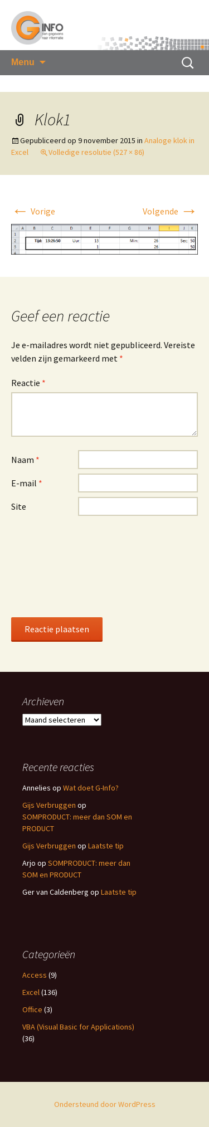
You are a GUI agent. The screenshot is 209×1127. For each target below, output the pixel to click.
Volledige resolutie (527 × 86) (96, 152)
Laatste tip (106, 846)
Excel (31, 992)
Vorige (33, 211)
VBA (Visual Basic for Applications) (78, 1027)
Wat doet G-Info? (91, 788)
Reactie (28, 382)
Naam (25, 459)
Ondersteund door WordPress (104, 1104)
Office (32, 1009)
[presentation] (57, 566)
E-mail (26, 483)
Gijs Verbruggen (49, 805)
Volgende (170, 211)
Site (18, 506)
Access (34, 975)
